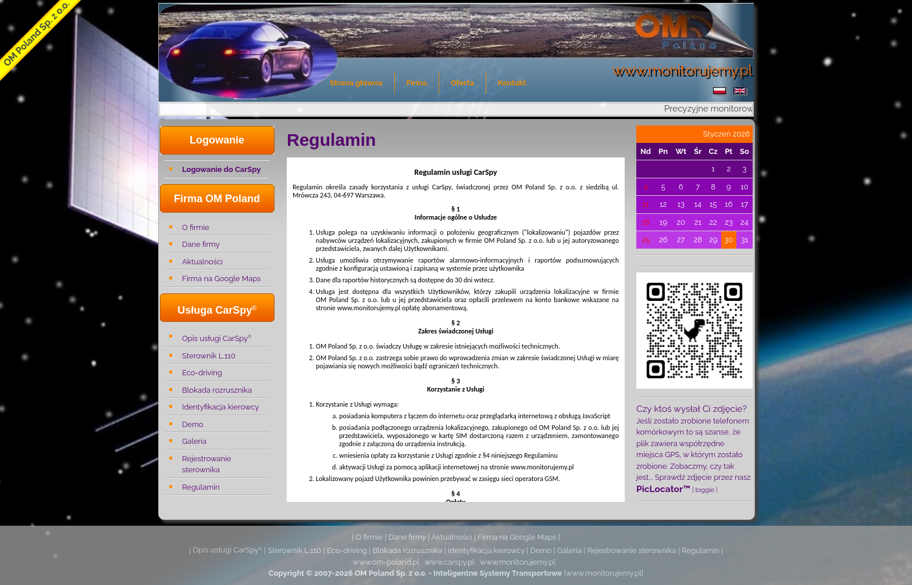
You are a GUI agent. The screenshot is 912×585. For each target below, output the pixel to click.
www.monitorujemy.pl (517, 562)
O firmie (195, 227)
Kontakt (512, 82)
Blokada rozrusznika (217, 390)
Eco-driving (202, 372)
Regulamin (201, 487)
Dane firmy (201, 244)
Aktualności (202, 261)
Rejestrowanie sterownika (206, 464)
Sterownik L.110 (209, 355)
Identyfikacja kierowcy (220, 407)
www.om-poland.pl (386, 562)
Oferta (462, 82)
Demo (193, 424)
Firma (417, 82)
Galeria (194, 441)
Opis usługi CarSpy (216, 337)
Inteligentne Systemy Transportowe (497, 573)
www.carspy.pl (450, 562)
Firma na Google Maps (221, 278)
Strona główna (356, 82)
